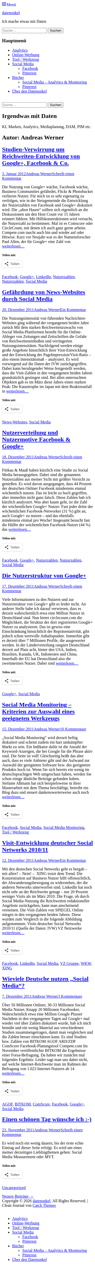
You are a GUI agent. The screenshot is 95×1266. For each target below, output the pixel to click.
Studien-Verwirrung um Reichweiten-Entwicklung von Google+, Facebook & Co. (41, 156)
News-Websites (14, 422)
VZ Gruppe (69, 963)
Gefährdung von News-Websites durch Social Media (43, 295)
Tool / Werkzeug (25, 59)
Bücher (18, 77)
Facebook (30, 68)
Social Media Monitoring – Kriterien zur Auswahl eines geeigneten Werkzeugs (38, 711)
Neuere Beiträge (17, 1196)
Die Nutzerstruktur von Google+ (44, 575)
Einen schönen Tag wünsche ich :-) (46, 1119)
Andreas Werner (39, 174)
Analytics (20, 50)
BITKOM (23, 1104)
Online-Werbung (25, 55)
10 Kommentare (73, 729)
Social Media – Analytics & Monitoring (54, 82)
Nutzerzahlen (63, 277)
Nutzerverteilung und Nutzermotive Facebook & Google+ (36, 439)
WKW (86, 963)
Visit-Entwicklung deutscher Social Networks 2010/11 (47, 846)
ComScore (41, 1104)
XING (7, 968)
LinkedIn (43, 277)
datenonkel (11, 13)
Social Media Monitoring (63, 827)
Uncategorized (14, 1188)
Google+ (27, 277)
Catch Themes (44, 1205)
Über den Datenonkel (29, 91)
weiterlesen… (13, 246)
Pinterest (29, 73)
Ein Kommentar (73, 310)
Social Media (23, 64)
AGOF (7, 1104)
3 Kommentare (70, 996)
